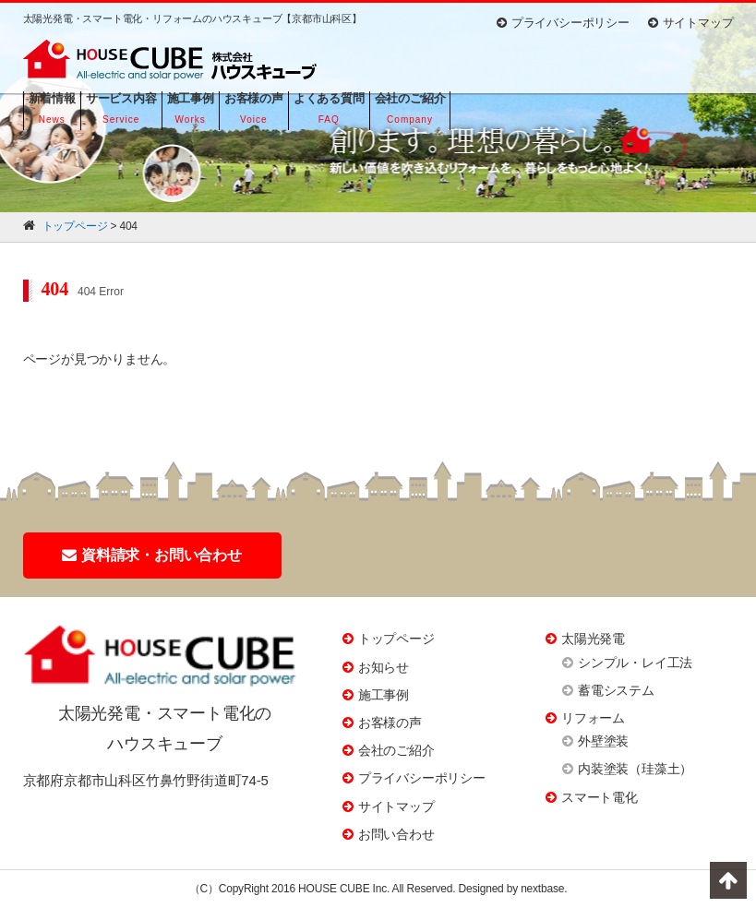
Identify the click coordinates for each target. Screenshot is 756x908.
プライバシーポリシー (563, 23)
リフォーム (593, 718)
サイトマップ (691, 23)
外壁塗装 (603, 741)
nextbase (542, 888)
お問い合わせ (396, 834)
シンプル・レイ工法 (635, 662)
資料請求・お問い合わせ (152, 555)
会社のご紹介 (396, 750)
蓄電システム (616, 690)
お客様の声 (390, 722)
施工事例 (383, 694)
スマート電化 (599, 797)
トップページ (396, 638)
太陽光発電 (593, 638)
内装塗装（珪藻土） (635, 768)
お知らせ (383, 667)
